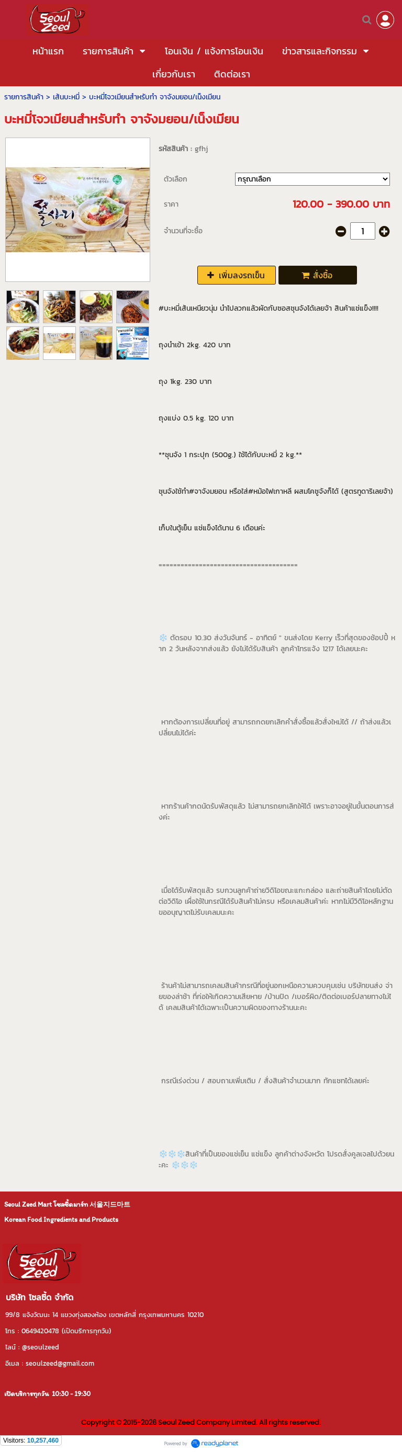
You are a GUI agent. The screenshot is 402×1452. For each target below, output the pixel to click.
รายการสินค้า (23, 97)
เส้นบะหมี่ (66, 97)
